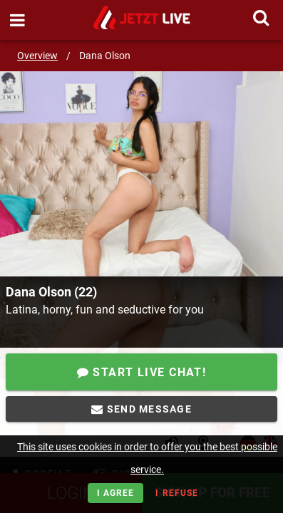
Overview (37, 55)
